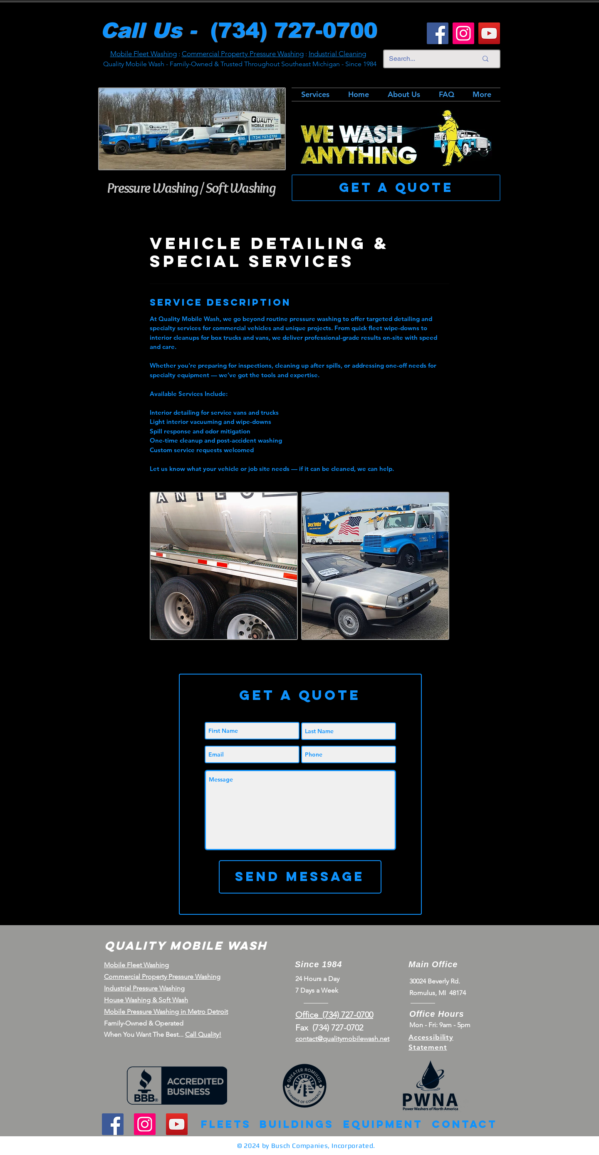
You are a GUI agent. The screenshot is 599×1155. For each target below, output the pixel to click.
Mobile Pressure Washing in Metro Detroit (166, 1012)
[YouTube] (489, 33)
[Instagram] (463, 33)
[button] (299, 695)
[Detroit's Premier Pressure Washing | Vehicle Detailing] (224, 566)
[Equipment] (383, 1124)
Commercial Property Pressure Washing (243, 54)
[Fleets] (226, 1124)
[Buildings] (297, 1124)
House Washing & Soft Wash (146, 1000)
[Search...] (427, 58)
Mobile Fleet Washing (143, 54)
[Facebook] (437, 33)
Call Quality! (203, 1034)
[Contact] (464, 1124)
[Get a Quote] (396, 187)
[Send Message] (299, 877)
